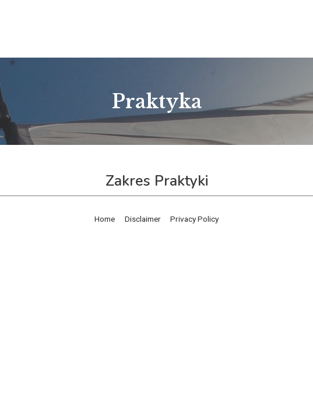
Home (104, 218)
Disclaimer (143, 218)
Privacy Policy (194, 218)
